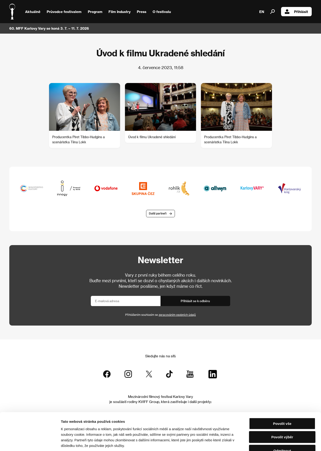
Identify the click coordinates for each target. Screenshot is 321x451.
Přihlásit (296, 11)
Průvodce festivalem (64, 12)
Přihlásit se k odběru (195, 301)
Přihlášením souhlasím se (160, 314)
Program (95, 12)
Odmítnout (282, 421)
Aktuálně (32, 12)
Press (141, 12)
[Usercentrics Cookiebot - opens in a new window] (30, 441)
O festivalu (162, 12)
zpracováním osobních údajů (177, 314)
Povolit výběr (282, 408)
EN (261, 12)
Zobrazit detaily (244, 442)
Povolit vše (282, 394)
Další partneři (158, 213)
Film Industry (119, 12)
